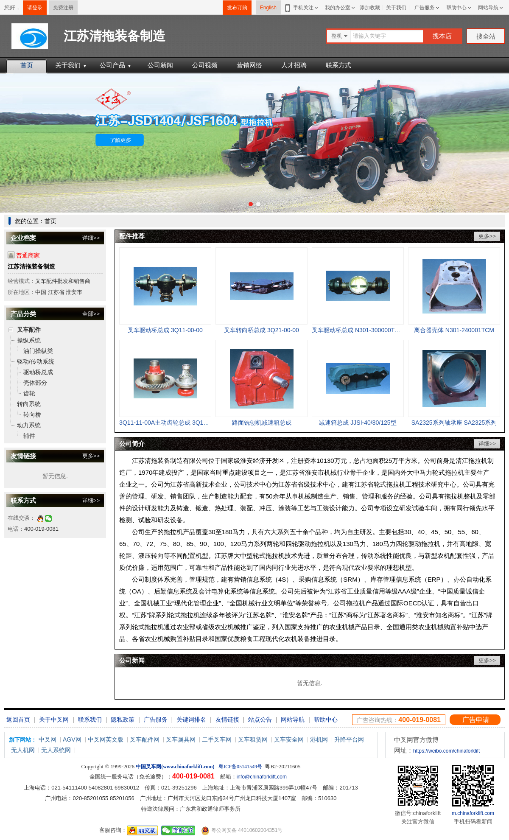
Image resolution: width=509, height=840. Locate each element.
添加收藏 (370, 8)
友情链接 (227, 719)
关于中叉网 (54, 719)
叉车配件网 (144, 739)
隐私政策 (122, 719)
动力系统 (29, 425)
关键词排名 (191, 719)
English (268, 8)
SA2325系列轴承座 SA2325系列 (454, 422)
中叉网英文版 (105, 739)
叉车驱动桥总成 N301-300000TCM (358, 330)
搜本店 (442, 35)
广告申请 (475, 719)
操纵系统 (29, 340)
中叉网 (47, 739)
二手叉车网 (217, 739)
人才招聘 (294, 65)
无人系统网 (56, 750)
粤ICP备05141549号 (240, 767)
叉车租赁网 (253, 739)
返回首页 (18, 719)
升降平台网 (349, 739)
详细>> (91, 238)
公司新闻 (160, 65)
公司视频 (205, 65)
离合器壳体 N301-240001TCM (454, 330)
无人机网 (23, 750)
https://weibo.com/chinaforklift (446, 751)
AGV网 (72, 739)
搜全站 (485, 36)
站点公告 (260, 719)
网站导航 (488, 8)
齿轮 (29, 393)
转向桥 (32, 414)
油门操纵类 (38, 350)
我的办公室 (337, 8)
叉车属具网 (181, 739)
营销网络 (249, 65)
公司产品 (115, 65)
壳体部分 (35, 382)
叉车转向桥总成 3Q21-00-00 (261, 330)
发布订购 (237, 8)
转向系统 (29, 403)
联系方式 (338, 65)
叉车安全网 (289, 739)
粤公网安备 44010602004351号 (241, 830)
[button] (251, 204)
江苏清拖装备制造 (31, 266)
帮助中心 (456, 8)
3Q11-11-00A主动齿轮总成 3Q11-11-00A (173, 422)
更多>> (91, 456)
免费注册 (63, 8)
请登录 (34, 8)
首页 (26, 65)
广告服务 (424, 8)
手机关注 (301, 8)
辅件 (29, 435)
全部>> (91, 314)
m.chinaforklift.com (473, 813)
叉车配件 (29, 329)
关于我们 (396, 8)
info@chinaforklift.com (262, 777)
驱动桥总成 (38, 372)
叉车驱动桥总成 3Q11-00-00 (165, 330)
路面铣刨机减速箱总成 (261, 422)
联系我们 (90, 719)
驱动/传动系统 (35, 361)
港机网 (319, 739)
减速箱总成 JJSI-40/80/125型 (357, 422)
